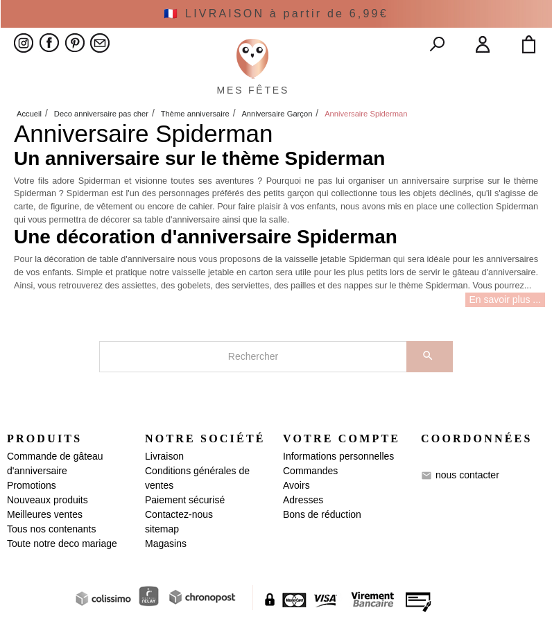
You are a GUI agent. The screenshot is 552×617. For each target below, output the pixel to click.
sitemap (162, 529)
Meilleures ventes (45, 514)
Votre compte (341, 438)
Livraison (164, 456)
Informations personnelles (338, 456)
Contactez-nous (179, 514)
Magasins (166, 543)
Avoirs (296, 485)
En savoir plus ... (505, 299)
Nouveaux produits (47, 499)
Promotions (31, 485)
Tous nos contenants (51, 529)
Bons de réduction (322, 514)
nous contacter (467, 474)
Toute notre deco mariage (62, 543)
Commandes (310, 470)
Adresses (303, 499)
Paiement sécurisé (185, 499)
